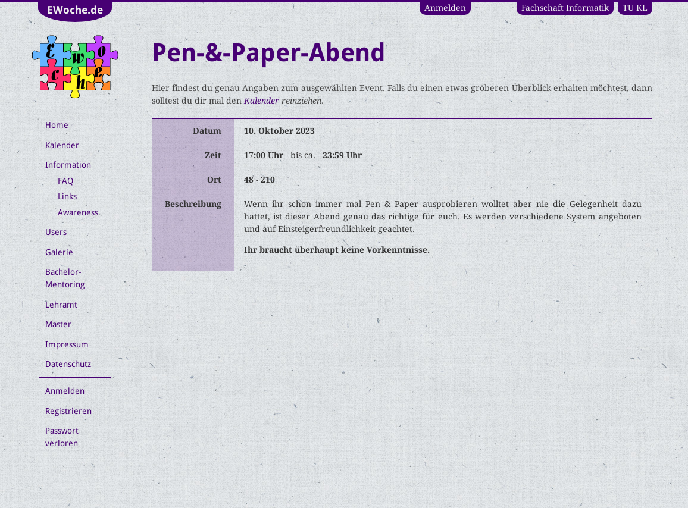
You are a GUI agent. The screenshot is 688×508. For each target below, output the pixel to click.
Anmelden (445, 7)
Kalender (261, 100)
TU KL (635, 7)
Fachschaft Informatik (565, 7)
